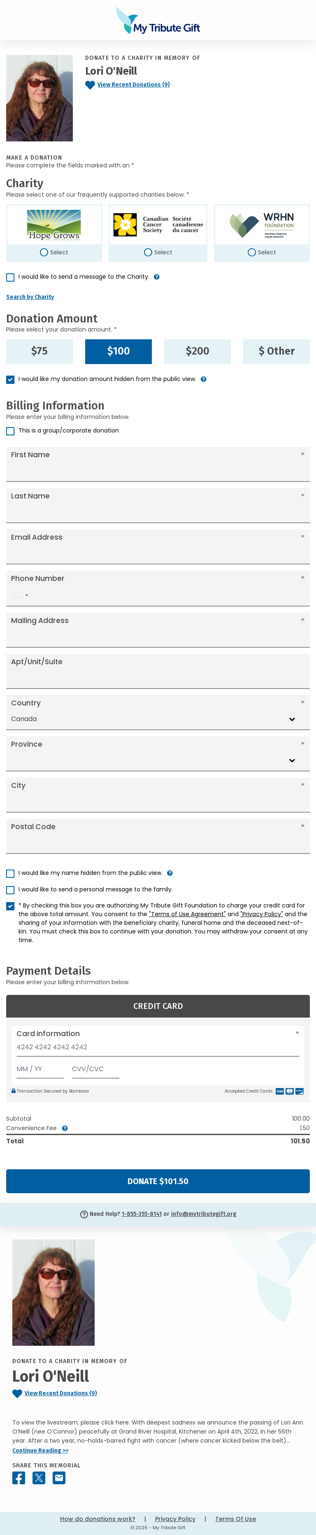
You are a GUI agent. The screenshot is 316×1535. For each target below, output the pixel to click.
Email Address (37, 537)
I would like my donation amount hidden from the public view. (107, 379)
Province (26, 744)
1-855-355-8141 (142, 1214)
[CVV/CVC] (96, 1067)
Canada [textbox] (24, 719)
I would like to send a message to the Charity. (84, 277)
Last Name (30, 496)
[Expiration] (40, 1067)
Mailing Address (40, 620)
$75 (39, 351)
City (18, 785)
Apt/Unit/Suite (37, 662)
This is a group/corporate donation (69, 430)
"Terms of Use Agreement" (187, 914)
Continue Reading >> (40, 1450)
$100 (118, 351)
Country (26, 703)
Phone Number (38, 578)
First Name (30, 455)
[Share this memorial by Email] (59, 1478)
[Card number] (158, 1049)
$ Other (277, 351)
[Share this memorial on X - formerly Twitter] (39, 1478)
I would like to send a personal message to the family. (96, 889)
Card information (48, 1034)
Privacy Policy (175, 1519)
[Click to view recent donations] (144, 85)
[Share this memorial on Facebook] (18, 1478)
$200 (197, 351)
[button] (156, 280)
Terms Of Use (235, 1519)
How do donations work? (97, 1519)
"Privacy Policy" (261, 914)
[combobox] (21, 595)
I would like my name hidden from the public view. (91, 873)
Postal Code (33, 827)
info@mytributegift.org (203, 1214)
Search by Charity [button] (30, 297)
